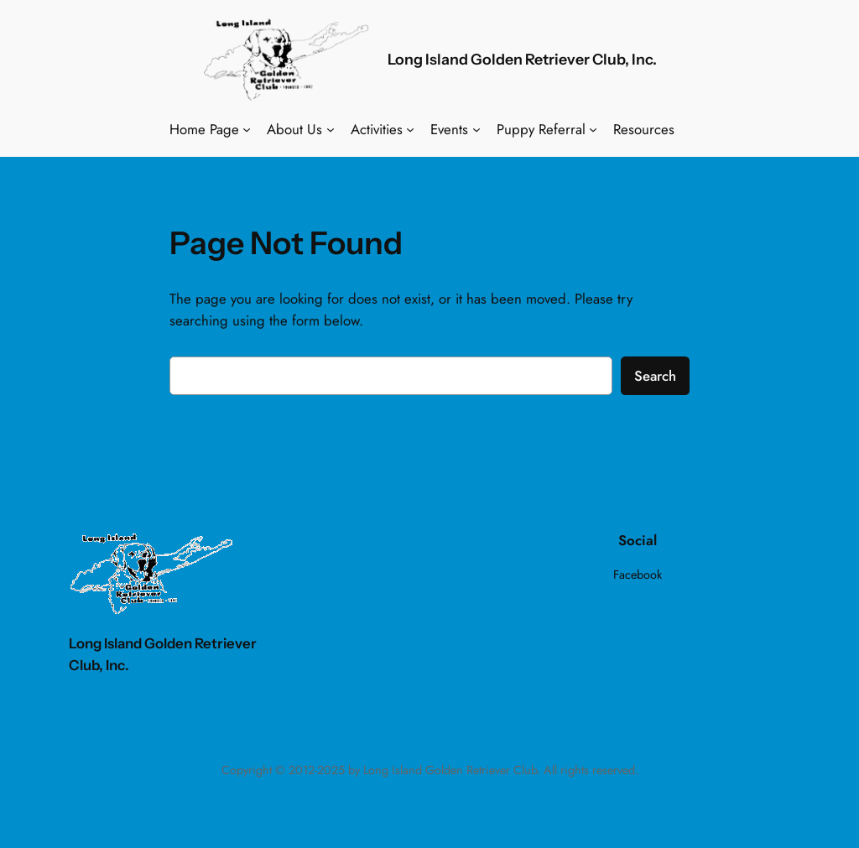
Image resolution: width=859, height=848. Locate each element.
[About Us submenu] (330, 129)
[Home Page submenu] (246, 129)
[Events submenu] (476, 129)
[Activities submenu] (410, 129)
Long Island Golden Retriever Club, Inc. (522, 59)
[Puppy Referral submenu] (593, 129)
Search (655, 376)
